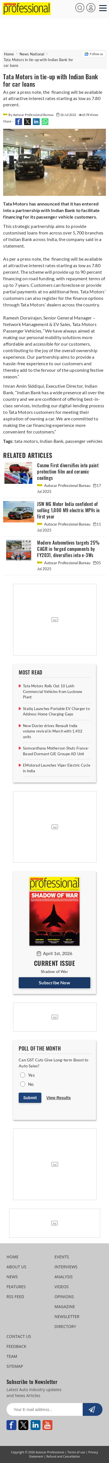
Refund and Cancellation (63, 1456)
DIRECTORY (65, 1326)
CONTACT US (19, 1336)
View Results (58, 1097)
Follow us (93, 54)
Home (9, 54)
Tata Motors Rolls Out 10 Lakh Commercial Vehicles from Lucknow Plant (52, 691)
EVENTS (61, 1256)
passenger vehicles (84, 441)
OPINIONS (64, 1296)
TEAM (12, 1356)
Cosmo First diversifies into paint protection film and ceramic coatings (68, 471)
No (30, 1084)
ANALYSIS (63, 1276)
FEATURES (16, 1286)
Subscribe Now (54, 982)
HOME (12, 1256)
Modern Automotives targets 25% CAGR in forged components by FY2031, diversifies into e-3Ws (68, 549)
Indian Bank (51, 441)
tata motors (26, 441)
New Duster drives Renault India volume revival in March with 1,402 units (52, 731)
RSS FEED (15, 1296)
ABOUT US (16, 1266)
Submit (30, 1097)
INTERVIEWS (65, 1266)
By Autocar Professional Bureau (28, 115)
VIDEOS (61, 1286)
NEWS (12, 1276)
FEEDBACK (16, 1346)
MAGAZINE (64, 1306)
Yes (31, 1075)
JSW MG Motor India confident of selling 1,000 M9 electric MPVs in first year (68, 510)
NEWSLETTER (66, 1316)
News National (32, 54)
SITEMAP (15, 1366)
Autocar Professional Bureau (64, 485)
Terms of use (76, 1452)
